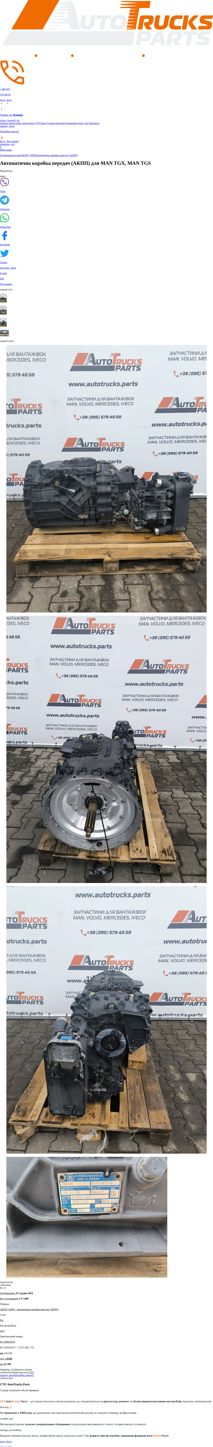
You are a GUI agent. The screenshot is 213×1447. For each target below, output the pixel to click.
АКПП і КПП (28, 155)
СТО (30, 123)
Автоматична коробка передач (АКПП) (57, 155)
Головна (48, 123)
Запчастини (10, 123)
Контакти (88, 123)
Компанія (67, 123)
